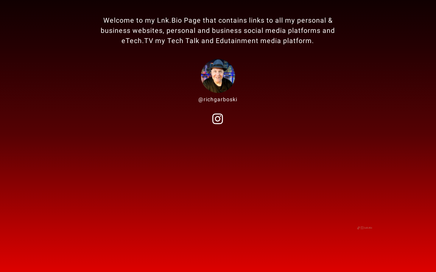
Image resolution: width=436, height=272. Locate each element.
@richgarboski (217, 99)
